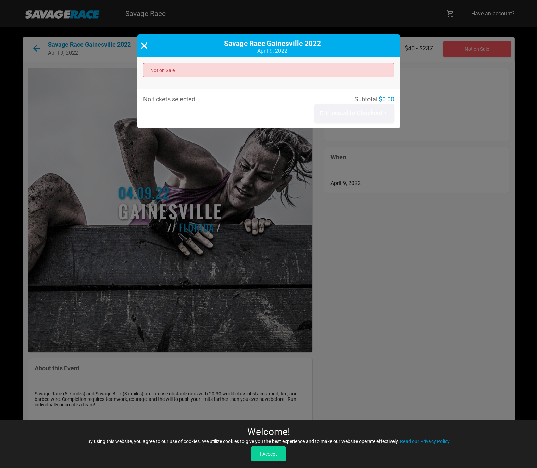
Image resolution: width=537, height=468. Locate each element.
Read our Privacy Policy (425, 441)
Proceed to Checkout (353, 113)
